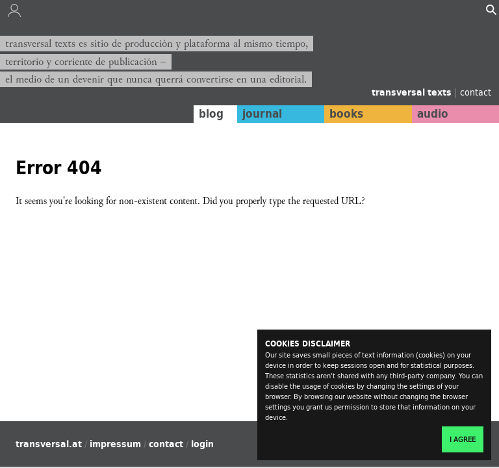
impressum (115, 444)
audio (432, 113)
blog (211, 113)
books (346, 113)
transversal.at (49, 444)
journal (262, 113)
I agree (463, 439)
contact (475, 92)
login (202, 444)
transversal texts (413, 92)
